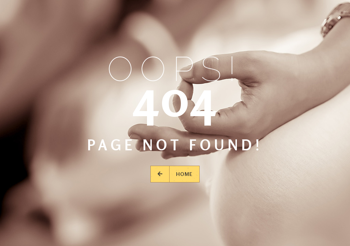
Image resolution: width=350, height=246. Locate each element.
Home (175, 174)
